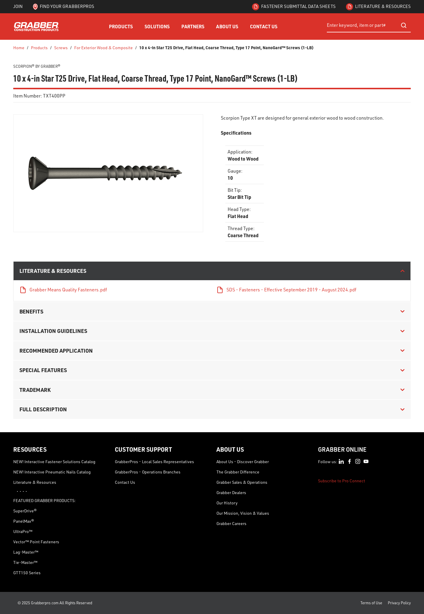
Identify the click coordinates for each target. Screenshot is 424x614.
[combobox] (369, 25)
